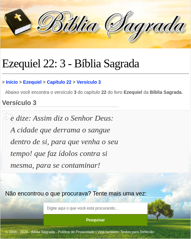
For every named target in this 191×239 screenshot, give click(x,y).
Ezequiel (32, 82)
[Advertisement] (154, 145)
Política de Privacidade (76, 232)
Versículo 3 (89, 82)
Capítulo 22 (59, 82)
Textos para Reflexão (137, 232)
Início (12, 82)
